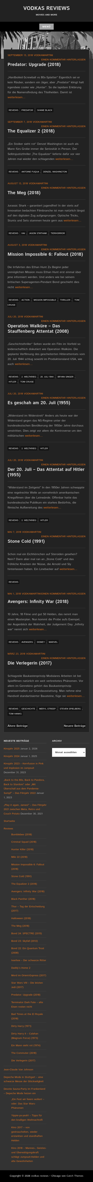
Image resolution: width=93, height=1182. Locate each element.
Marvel (53, 642)
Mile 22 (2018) (19, 857)
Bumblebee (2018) (21, 834)
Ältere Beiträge (17, 726)
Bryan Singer (65, 376)
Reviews (13, 110)
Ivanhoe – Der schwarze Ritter (28, 960)
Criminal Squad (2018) (23, 842)
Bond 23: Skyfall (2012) (24, 941)
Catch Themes (75, 1176)
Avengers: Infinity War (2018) (38, 602)
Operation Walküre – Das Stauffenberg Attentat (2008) (38, 329)
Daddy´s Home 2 (20, 968)
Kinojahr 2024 (12, 756)
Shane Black (44, 110)
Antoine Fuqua (30, 171)
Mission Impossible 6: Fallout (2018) (45, 254)
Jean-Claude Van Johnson (18, 1069)
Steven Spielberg (70, 708)
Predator (27, 110)
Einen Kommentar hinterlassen (63, 60)
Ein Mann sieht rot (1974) (25, 1045)
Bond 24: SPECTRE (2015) (26, 933)
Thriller (65, 300)
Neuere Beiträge (74, 726)
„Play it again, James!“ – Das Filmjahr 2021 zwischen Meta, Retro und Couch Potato (25, 809)
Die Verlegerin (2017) (30, 663)
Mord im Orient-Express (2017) (28, 975)
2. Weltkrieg (28, 376)
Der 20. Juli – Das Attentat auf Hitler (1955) (46, 472)
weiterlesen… (16, 97)
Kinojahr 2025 (12, 749)
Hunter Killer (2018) (22, 849)
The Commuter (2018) (23, 1053)
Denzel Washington (55, 171)
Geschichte (28, 708)
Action (25, 300)
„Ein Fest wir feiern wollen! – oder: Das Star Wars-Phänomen (27, 1103)
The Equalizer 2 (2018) (31, 131)
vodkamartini (43, 55)
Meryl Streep (47, 708)
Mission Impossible (45, 300)
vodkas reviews (46, 8)
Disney (41, 642)
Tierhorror (58, 233)
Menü (46, 27)
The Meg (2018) (24, 193)
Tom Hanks (15, 713)
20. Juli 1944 (47, 376)
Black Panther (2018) (23, 899)
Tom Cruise (27, 381)
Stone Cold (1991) (26, 541)
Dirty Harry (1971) (21, 1026)
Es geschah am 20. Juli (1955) (39, 403)
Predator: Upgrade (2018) (34, 65)
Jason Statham (38, 233)
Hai (23, 233)
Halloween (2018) (21, 918)
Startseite (9, 821)
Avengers (27, 642)
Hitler (12, 381)
